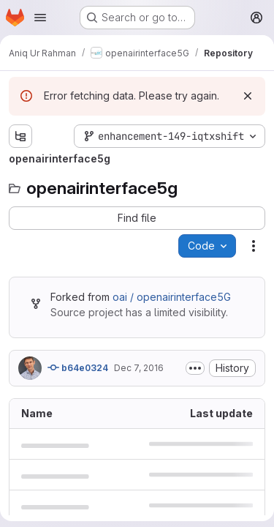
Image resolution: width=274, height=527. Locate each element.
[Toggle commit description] (195, 368)
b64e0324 (77, 367)
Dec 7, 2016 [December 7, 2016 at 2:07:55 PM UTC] (139, 367)
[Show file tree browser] (20, 136)
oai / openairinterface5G (172, 297)
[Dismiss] (247, 96)
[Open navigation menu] (40, 17)
